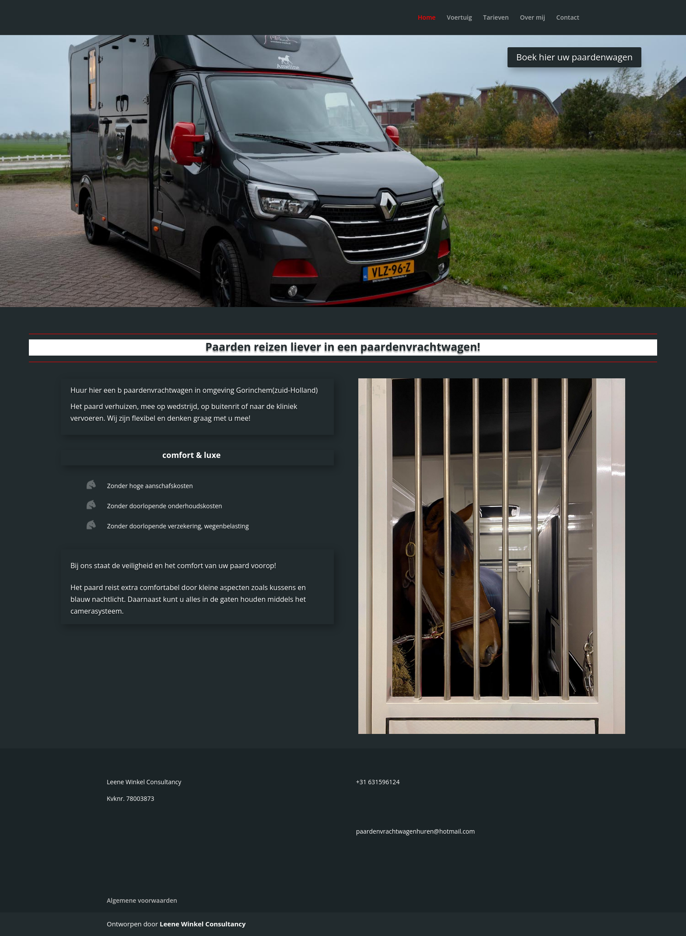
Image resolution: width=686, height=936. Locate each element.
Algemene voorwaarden (142, 900)
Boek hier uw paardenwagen (574, 57)
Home (427, 17)
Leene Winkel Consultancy (203, 923)
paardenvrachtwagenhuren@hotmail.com (415, 831)
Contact (567, 17)
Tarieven (495, 17)
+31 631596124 (378, 782)
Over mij (532, 17)
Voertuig (459, 17)
